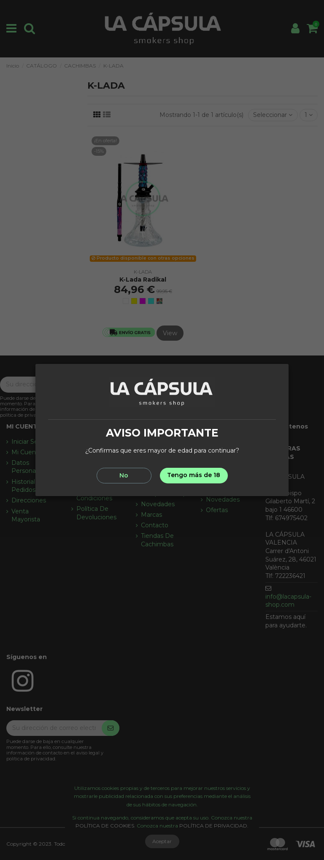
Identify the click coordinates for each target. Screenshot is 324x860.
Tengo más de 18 (193, 475)
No (123, 475)
